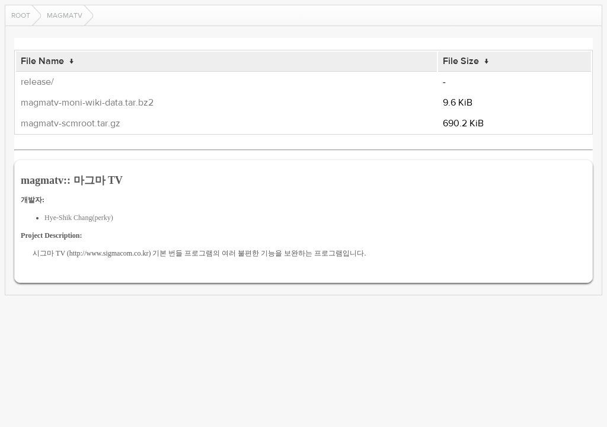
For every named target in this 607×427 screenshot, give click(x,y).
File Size (461, 61)
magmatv (64, 15)
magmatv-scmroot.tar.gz (70, 123)
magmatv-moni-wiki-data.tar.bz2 (87, 103)
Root (20, 15)
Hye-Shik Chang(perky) (78, 218)
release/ (37, 82)
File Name (42, 61)
